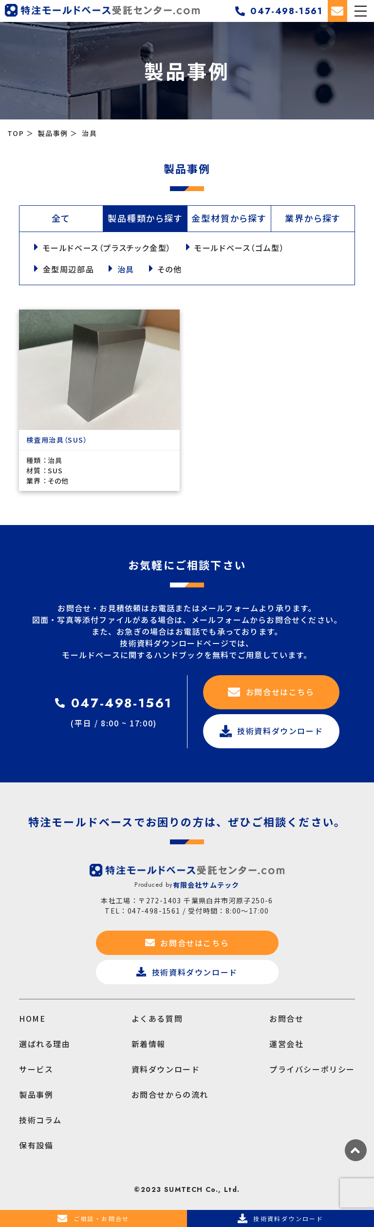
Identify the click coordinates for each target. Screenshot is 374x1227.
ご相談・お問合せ (93, 1219)
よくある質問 (157, 1018)
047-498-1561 (279, 11)
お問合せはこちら (271, 692)
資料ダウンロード (165, 1069)
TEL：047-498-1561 (142, 910)
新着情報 (148, 1044)
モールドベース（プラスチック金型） (107, 247)
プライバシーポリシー (312, 1069)
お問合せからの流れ (169, 1094)
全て (61, 218)
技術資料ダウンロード (271, 731)
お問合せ (286, 1018)
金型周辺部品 (69, 269)
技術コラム (40, 1120)
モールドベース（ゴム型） (240, 247)
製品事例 (36, 1094)
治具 (126, 269)
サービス (36, 1069)
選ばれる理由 (45, 1044)
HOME (32, 1018)
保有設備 (36, 1145)
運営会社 (286, 1044)
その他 (171, 269)
